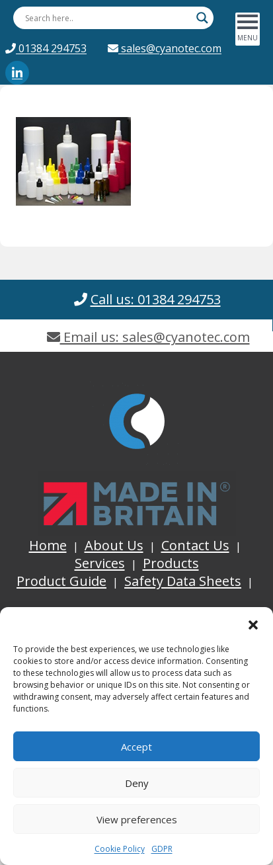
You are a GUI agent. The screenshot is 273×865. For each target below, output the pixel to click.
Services (100, 563)
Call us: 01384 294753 (156, 299)
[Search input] (107, 18)
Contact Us (195, 545)
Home (48, 545)
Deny (137, 783)
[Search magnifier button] (202, 18)
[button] (253, 623)
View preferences (137, 819)
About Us (114, 545)
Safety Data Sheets (182, 581)
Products (171, 563)
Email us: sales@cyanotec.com (148, 337)
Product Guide (61, 581)
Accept (136, 746)
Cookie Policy (120, 848)
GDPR (162, 848)
